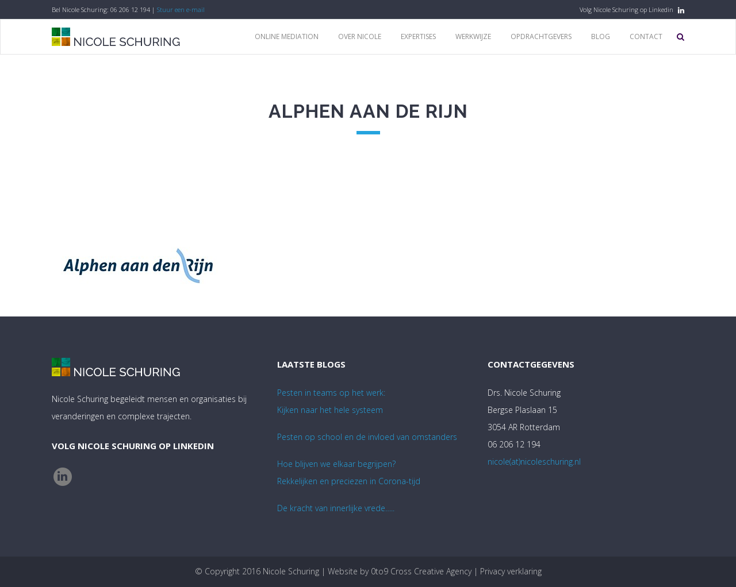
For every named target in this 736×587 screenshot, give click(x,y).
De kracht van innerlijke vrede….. (335, 508)
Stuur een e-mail (181, 9)
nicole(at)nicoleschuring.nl (534, 461)
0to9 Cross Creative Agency (421, 571)
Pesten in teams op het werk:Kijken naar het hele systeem (331, 401)
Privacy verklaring (511, 571)
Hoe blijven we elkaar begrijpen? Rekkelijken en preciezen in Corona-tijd (348, 472)
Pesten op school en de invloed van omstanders (367, 436)
